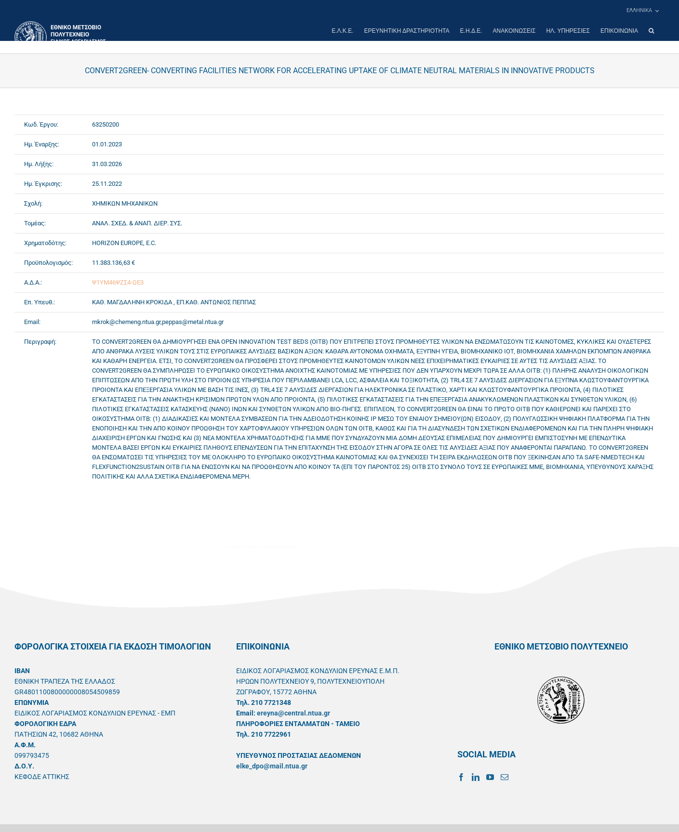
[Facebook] (461, 777)
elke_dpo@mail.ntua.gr (271, 766)
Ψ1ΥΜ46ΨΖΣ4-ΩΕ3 (118, 282)
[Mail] (504, 777)
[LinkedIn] (475, 777)
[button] (651, 30)
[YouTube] (490, 777)
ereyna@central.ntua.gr (293, 713)
